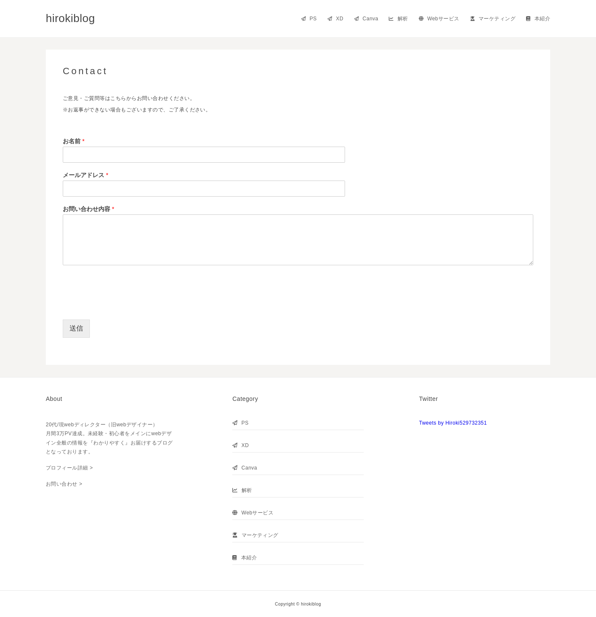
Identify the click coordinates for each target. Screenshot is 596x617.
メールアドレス (85, 175)
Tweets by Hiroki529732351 (453, 423)
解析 (398, 19)
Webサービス (439, 19)
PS (309, 19)
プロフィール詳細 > (69, 468)
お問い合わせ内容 (88, 209)
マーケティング (493, 19)
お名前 (73, 141)
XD (335, 19)
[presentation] (127, 305)
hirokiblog (70, 18)
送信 (76, 328)
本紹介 (538, 19)
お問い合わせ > (64, 484)
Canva (366, 19)
